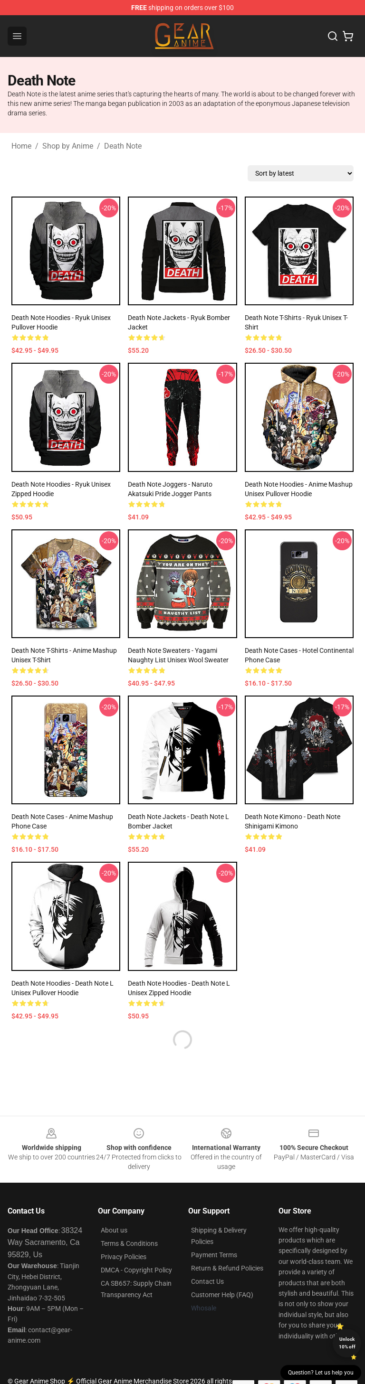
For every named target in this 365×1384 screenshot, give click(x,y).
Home (21, 146)
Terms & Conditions (129, 1243)
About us (114, 1230)
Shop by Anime (67, 146)
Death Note (123, 146)
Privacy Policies (123, 1257)
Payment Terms (214, 1255)
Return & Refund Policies (227, 1268)
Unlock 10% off (347, 1343)
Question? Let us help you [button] (321, 1372)
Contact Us (207, 1281)
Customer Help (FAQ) (222, 1295)
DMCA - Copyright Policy (136, 1270)
